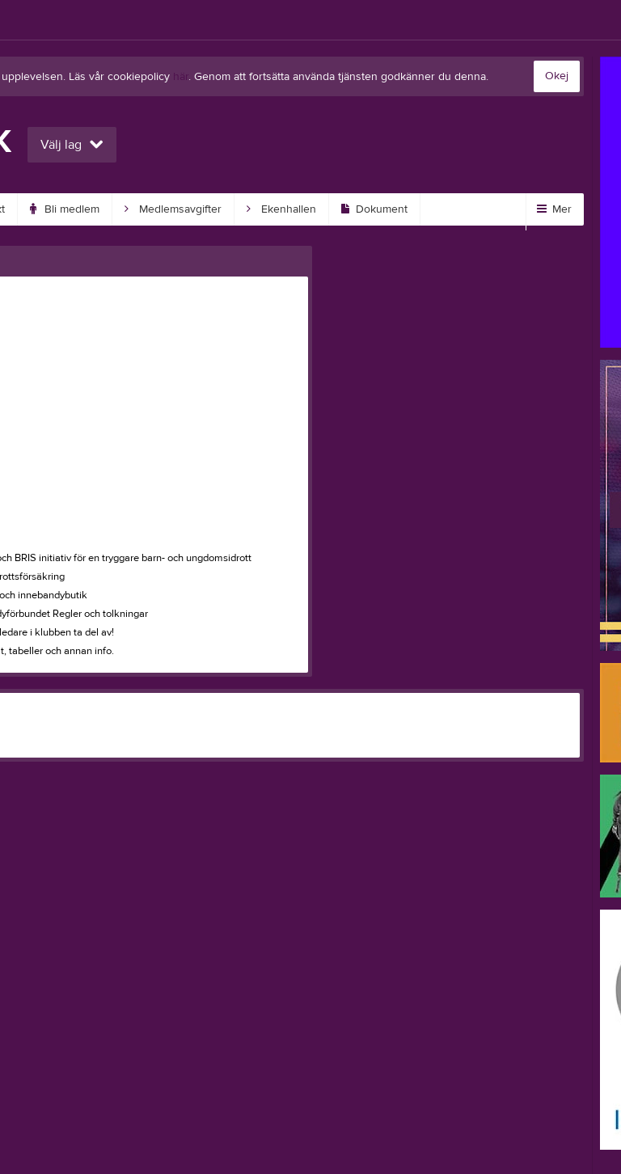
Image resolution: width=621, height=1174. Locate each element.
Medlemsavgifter (173, 209)
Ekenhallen (281, 209)
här (180, 77)
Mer (554, 209)
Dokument (374, 209)
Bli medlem (64, 209)
